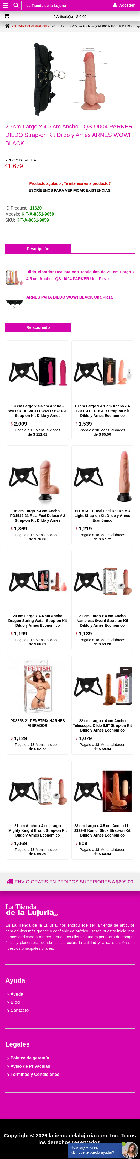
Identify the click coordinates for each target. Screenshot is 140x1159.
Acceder (127, 5)
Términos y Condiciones (35, 1074)
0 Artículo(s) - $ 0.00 (69, 16)
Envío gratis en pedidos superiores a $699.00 (74, 881)
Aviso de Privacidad (30, 1066)
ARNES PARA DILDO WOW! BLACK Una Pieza (69, 297)
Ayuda (17, 994)
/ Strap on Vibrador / (30, 26)
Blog (15, 1002)
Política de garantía (30, 1058)
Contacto (20, 1010)
